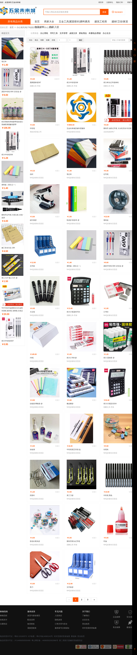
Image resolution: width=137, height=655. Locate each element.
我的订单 (120, 2)
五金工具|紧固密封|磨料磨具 (74, 21)
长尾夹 (106, 449)
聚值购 (73, 636)
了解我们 (85, 616)
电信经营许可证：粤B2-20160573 (13, 636)
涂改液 (32, 449)
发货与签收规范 (33, 616)
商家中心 (131, 2)
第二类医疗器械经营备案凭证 (70, 640)
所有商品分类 (15, 21)
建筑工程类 (101, 21)
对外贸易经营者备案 (62, 636)
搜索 (104, 12)
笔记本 (4, 61)
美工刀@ (70, 495)
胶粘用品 (83, 33)
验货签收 (31, 624)
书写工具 (54, 33)
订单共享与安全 (61, 624)
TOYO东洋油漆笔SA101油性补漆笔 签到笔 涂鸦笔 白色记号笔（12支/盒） (12, 311)
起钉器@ (33, 220)
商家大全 (49, 21)
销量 (42, 40)
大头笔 (32, 312)
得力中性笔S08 (7, 155)
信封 (31, 174)
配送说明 (31, 620)
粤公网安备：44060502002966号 (45, 640)
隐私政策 (58, 620)
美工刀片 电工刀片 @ (9, 278)
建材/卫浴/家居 (120, 21)
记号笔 (106, 174)
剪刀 (31, 587)
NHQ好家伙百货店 (73, 132)
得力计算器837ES (73, 312)
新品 (36, 40)
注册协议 (3, 624)
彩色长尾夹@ (35, 541)
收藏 (47, 40)
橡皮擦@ (70, 404)
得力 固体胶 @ (109, 358)
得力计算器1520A (110, 404)
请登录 (100, 2)
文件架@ (70, 587)
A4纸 (32, 358)
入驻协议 (58, 616)
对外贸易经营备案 (89, 628)
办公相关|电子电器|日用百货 (29, 27)
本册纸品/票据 (95, 33)
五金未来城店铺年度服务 (76, 128)
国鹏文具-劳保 (35, 86)
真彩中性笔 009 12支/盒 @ (11, 92)
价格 (53, 40)
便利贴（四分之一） (9, 185)
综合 (30, 40)
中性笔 (32, 128)
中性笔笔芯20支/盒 (74, 449)
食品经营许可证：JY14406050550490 (15, 640)
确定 (80, 40)
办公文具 (48, 27)
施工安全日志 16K (8, 248)
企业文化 (85, 620)
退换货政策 (31, 628)
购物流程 (3, 616)
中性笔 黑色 (108, 495)
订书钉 (106, 312)
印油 (105, 541)
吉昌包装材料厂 (109, 132)
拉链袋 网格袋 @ (36, 404)
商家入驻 (54, 27)
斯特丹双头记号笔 (73, 541)
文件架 (32, 266)
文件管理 (63, 33)
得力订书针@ (72, 358)
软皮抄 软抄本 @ (73, 220)
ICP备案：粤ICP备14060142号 (40, 636)
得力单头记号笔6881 (111, 82)
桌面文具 (73, 33)
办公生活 (106, 33)
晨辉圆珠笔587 (35, 82)
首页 (37, 21)
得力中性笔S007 (8, 341)
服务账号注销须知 (62, 628)
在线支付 (3, 620)
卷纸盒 (106, 220)
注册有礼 (109, 2)
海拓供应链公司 (36, 132)
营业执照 (85, 624)
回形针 (32, 495)
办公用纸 (44, 33)
